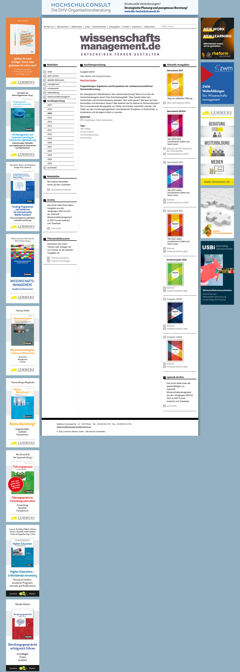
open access (53, 76)
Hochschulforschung (89, 135)
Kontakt (126, 27)
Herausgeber (114, 27)
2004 (49, 159)
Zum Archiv (56, 228)
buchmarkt (52, 168)
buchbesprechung (56, 101)
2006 (49, 151)
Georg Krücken (87, 132)
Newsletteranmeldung (61, 190)
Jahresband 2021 (175, 211)
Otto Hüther (85, 129)
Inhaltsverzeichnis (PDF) (178, 154)
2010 (49, 134)
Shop (87, 27)
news (49, 72)
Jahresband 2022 (175, 162)
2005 (49, 155)
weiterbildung (53, 92)
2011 (49, 130)
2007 (49, 147)
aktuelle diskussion (55, 80)
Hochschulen (86, 138)
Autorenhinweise (99, 27)
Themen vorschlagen (60, 261)
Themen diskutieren (60, 258)
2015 (49, 113)
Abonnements (63, 27)
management (53, 84)
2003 (49, 163)
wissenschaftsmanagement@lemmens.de (74, 427)
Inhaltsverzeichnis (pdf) (177, 251)
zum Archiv (172, 406)
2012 (49, 126)
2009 (49, 138)
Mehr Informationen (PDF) (178, 103)
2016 (49, 109)
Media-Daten (77, 27)
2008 (49, 143)
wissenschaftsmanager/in (58, 97)
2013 (49, 122)
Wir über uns (49, 27)
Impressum (136, 27)
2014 (49, 117)
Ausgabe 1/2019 (174, 337)
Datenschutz (149, 27)
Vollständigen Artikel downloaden (98, 120)
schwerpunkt (53, 88)
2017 (49, 105)
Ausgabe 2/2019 (174, 299)
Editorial (170, 200)
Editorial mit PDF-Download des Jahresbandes (179, 150)
